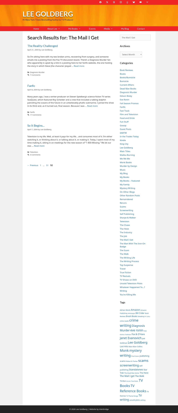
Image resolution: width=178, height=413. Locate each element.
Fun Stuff (124, 121)
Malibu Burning (127, 155)
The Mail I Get (126, 239)
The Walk (124, 254)
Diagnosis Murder (37, 72)
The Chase (125, 225)
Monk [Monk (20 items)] (124, 350)
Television (34, 152)
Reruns (123, 202)
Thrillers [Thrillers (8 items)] (123, 381)
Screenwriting (126, 210)
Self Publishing (127, 214)
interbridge (104, 409)
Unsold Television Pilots (131, 283)
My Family (125, 184)
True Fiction (125, 272)
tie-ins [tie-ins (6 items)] (129, 381)
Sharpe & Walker (128, 217)
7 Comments (35, 75)
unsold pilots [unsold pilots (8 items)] (134, 400)
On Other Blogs (127, 191)
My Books (76, 28)
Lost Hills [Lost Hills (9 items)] (124, 346)
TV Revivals (125, 276)
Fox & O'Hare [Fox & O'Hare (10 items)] (138, 334)
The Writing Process (129, 261)
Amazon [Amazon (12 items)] (135, 309)
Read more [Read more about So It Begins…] (39, 145)
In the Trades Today (129, 136)
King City (124, 143)
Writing (123, 290)
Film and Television (129, 114)
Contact (141, 28)
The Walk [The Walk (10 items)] (139, 376)
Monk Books (126, 162)
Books (123, 73)
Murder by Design (128, 166)
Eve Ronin (124, 99)
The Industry (126, 232)
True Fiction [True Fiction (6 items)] (134, 381)
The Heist (124, 228)
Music (123, 169)
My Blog (125, 28)
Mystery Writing (127, 188)
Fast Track (124, 110)
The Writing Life (127, 257)
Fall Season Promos (129, 103)
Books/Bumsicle (127, 77)
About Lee (55, 28)
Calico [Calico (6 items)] (148, 316)
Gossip (123, 125)
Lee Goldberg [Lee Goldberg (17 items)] (137, 342)
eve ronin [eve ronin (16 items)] (136, 330)
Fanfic (31, 85)
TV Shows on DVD (128, 279)
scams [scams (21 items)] (143, 360)
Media (110, 28)
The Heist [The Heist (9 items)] (144, 373)
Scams (123, 206)
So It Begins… (36, 125)
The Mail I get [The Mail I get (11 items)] (127, 376)
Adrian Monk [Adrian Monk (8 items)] (125, 310)
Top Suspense (126, 265)
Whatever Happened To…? (132, 287)
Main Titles (125, 151)
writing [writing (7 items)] (142, 400)
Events (92, 28)
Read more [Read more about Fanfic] (92, 105)
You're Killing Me (128, 294)
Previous (32, 165)
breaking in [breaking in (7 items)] (142, 316)
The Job (123, 236)
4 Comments (35, 155)
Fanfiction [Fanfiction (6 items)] (128, 334)
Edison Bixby (126, 96)
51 (47, 165)
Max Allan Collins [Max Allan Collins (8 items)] (135, 346)
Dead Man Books (128, 88)
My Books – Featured (130, 180)
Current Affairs (127, 84)
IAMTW (123, 132)
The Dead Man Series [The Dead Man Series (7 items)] (131, 373)
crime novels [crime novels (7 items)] (124, 321)
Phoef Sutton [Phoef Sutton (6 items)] (135, 356)
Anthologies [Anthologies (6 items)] (131, 313)
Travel (123, 268)
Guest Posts (125, 129)
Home (36, 28)
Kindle (123, 140)
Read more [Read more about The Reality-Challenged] (79, 66)
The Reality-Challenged (42, 46)
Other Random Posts (130, 195)
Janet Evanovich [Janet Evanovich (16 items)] (131, 338)
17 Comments (35, 115)
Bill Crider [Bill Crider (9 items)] (140, 313)
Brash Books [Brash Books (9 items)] (131, 316)
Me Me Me (125, 158)
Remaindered (126, 199)
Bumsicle (124, 81)
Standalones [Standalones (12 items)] (136, 369)
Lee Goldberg (48, 14)
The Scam (124, 250)
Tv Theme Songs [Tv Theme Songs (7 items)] (132, 396)
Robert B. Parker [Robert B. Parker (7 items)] (132, 361)
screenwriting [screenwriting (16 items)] (129, 365)
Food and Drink (127, 118)
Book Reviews (126, 70)
